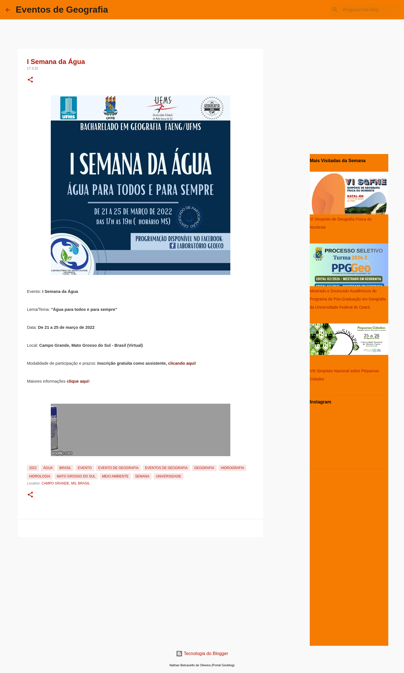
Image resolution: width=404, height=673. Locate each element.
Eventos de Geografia (62, 9)
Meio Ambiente (115, 476)
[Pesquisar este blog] (370, 10)
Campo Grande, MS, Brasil (66, 483)
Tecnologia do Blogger (202, 653)
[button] (30, 80)
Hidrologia (39, 476)
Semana (142, 476)
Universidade (168, 476)
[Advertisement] (140, 578)
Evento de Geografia (118, 468)
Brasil (65, 468)
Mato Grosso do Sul (76, 476)
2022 (33, 468)
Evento (84, 468)
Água (48, 468)
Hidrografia (232, 468)
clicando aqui (181, 363)
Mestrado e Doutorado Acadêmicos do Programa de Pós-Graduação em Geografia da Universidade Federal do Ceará (348, 299)
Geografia (204, 468)
